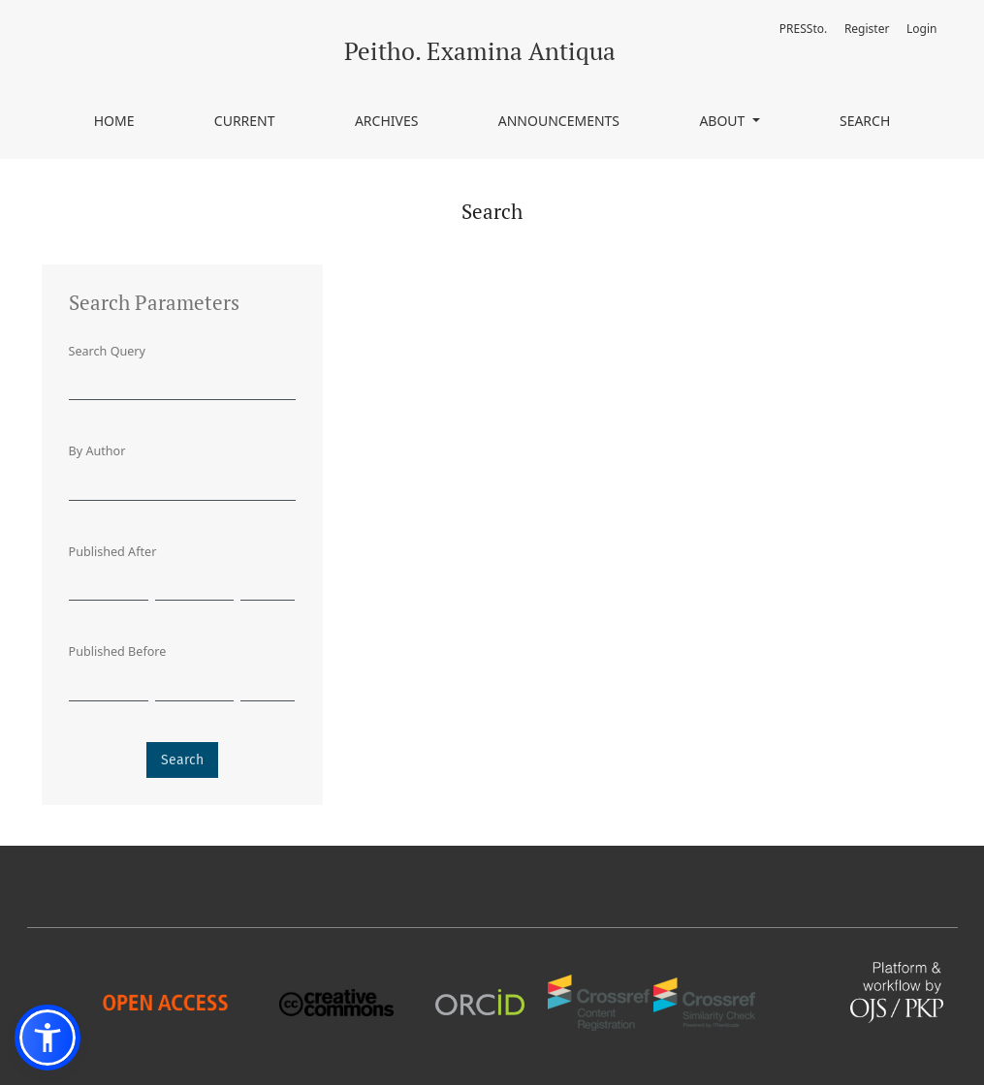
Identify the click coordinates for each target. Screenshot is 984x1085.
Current (244, 120)
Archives (387, 120)
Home (114, 120)
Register (867, 28)
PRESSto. (803, 28)
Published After (113, 551)
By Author (97, 451)
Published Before (118, 651)
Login (921, 28)
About (723, 120)
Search (865, 120)
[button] (47, 1037)
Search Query (107, 351)
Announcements (558, 120)
